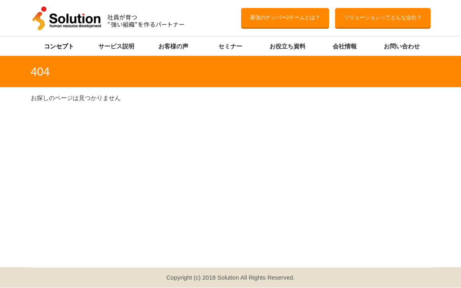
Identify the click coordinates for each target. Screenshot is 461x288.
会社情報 (345, 46)
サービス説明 (116, 46)
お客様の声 (173, 46)
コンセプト (59, 46)
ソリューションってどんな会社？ (383, 17)
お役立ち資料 (287, 46)
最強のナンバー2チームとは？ (285, 17)
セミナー (230, 46)
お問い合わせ (402, 46)
